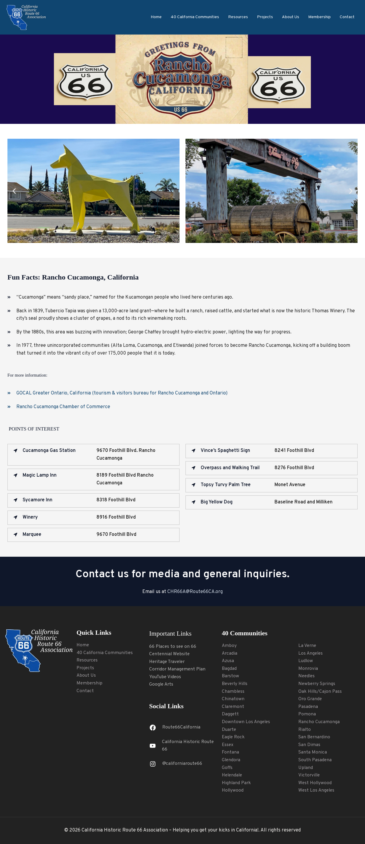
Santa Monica (312, 752)
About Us (290, 17)
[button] (14, 190)
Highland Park (237, 783)
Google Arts (161, 684)
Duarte (229, 730)
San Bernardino (314, 737)
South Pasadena (315, 760)
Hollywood (233, 790)
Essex (228, 745)
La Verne (307, 646)
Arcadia (230, 653)
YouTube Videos (165, 677)
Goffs (227, 768)
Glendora (231, 760)
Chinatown (233, 699)
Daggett (230, 714)
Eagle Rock (234, 737)
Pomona (307, 714)
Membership (319, 17)
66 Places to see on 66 (173, 647)
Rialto (304, 730)
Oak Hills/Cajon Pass (320, 692)
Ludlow (305, 661)
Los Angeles (311, 653)
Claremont (233, 707)
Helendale (233, 775)
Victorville (309, 775)
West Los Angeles (317, 790)
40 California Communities (195, 17)
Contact (347, 17)
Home (156, 17)
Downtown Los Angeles (246, 722)
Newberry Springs (317, 684)
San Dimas (309, 745)
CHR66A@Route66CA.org (195, 592)
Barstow (230, 676)
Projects (265, 17)
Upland (305, 768)
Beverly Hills (235, 684)
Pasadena (308, 707)
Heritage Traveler (168, 662)
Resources (238, 17)
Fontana (230, 752)
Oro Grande (310, 699)
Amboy (229, 646)
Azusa (228, 661)
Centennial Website (170, 654)
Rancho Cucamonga (319, 722)
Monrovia (308, 669)
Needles (307, 676)
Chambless (233, 692)
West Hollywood (315, 783)
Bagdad (229, 669)
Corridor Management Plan (178, 669)
